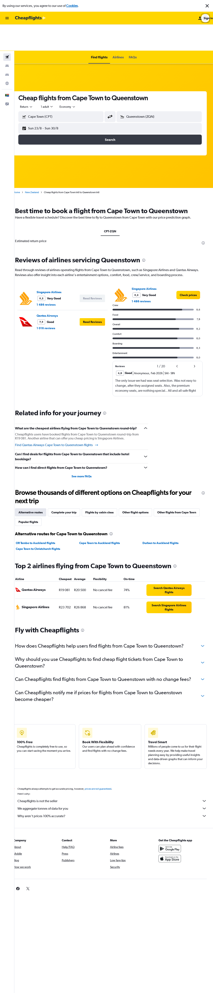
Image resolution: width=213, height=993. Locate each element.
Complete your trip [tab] (71, 491)
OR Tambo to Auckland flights (42, 521)
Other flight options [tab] (143, 491)
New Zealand (39, 166)
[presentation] (203, 217)
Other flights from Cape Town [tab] (45, 500)
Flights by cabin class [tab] (107, 491)
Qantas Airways (54, 289)
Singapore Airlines (56, 266)
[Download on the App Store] (171, 844)
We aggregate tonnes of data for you (116, 793)
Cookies (72, 6)
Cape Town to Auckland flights (104, 521)
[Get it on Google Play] (171, 834)
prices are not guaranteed (105, 774)
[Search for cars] (7, 48)
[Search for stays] (7, 39)
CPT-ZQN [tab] (114, 205)
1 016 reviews (53, 302)
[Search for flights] (7, 31)
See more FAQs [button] (86, 455)
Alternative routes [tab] (38, 491)
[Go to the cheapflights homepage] (30, 18)
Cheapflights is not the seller (116, 786)
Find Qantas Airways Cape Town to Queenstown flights (64, 424)
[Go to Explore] (7, 57)
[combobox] (34, 80)
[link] (188, 269)
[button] (207, 6)
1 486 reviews (53, 278)
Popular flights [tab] (83, 500)
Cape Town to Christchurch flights (45, 527)
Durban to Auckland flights (163, 521)
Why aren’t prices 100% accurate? (116, 801)
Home (24, 166)
